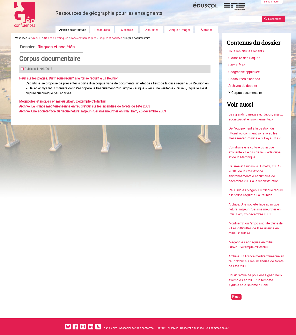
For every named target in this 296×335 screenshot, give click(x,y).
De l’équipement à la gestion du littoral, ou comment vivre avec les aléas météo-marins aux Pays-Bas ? (255, 133)
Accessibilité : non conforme (136, 327)
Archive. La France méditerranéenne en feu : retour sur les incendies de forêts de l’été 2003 (84, 106)
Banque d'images (179, 30)
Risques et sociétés (110, 38)
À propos (207, 30)
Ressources (102, 30)
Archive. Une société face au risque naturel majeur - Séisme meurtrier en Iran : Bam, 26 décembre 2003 (92, 111)
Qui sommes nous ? (218, 327)
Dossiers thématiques (83, 38)
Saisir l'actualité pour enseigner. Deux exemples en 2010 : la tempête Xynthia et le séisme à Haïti (255, 280)
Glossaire (127, 30)
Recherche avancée (192, 327)
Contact (160, 327)
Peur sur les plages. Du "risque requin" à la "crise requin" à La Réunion (68, 78)
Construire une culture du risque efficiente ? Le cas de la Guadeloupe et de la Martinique (255, 152)
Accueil (36, 38)
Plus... (236, 297)
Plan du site (110, 327)
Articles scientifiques (72, 30)
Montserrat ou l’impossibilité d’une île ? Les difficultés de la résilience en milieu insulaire (256, 228)
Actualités (151, 30)
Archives (173, 327)
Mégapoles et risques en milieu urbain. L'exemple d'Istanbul (62, 101)
